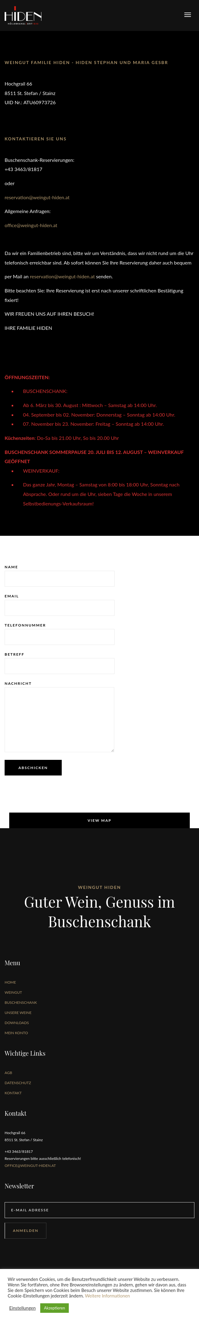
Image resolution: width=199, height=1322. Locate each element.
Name (60, 576)
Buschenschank (21, 1002)
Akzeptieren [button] (54, 1307)
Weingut (13, 992)
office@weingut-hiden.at (31, 225)
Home (10, 982)
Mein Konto (16, 1033)
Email (60, 605)
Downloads (17, 1022)
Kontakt (13, 1093)
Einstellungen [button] (22, 1308)
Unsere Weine (18, 1012)
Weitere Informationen (107, 1295)
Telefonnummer (60, 634)
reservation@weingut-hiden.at (37, 197)
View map (99, 820)
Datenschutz (18, 1082)
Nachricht (59, 716)
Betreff (60, 663)
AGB (8, 1072)
